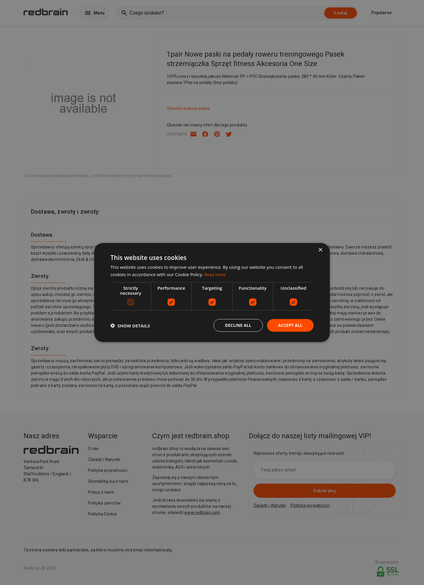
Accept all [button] (289, 325)
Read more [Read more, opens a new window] (215, 274)
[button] (130, 325)
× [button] (320, 249)
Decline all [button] (236, 325)
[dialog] (212, 292)
